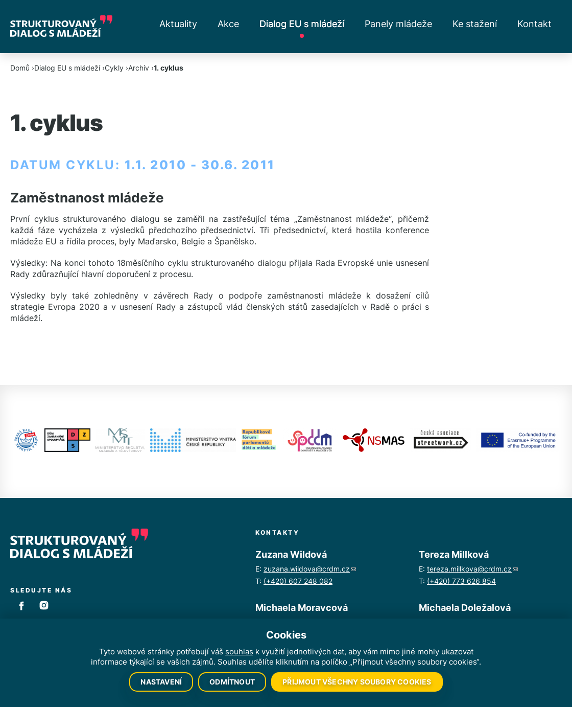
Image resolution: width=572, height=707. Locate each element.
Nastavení (161, 681)
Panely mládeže (398, 23)
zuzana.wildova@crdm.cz (310, 568)
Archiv (138, 67)
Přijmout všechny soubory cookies (356, 681)
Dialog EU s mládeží (301, 23)
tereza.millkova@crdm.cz (472, 568)
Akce (228, 23)
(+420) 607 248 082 (298, 581)
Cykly (114, 67)
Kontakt (534, 23)
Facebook (21, 605)
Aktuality (178, 23)
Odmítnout (232, 681)
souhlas (239, 651)
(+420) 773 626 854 (461, 581)
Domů (20, 67)
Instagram (44, 605)
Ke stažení (474, 23)
